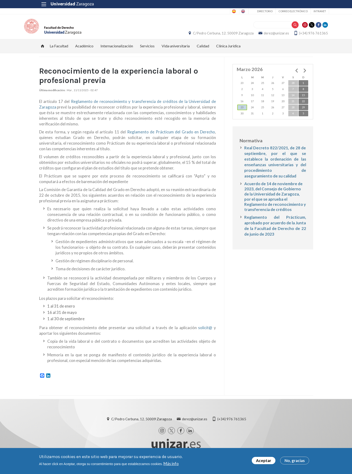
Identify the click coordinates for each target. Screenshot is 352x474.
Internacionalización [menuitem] (116, 50)
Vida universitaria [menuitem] (176, 50)
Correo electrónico (277, 11)
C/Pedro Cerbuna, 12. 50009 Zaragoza (208, 35)
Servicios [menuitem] (147, 50)
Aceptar (263, 461)
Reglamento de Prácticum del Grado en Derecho (171, 136)
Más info (171, 464)
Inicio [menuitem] (42, 50)
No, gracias (295, 461)
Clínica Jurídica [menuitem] (228, 50)
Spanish (207, 11)
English (225, 11)
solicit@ (205, 332)
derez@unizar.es (261, 35)
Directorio (249, 11)
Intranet (304, 11)
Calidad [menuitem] (203, 50)
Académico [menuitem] (84, 50)
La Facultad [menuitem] (59, 50)
